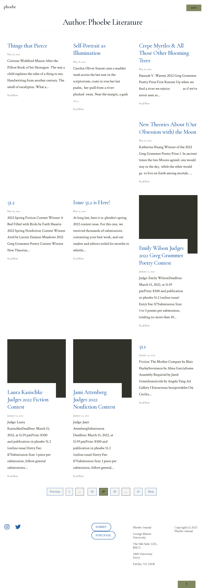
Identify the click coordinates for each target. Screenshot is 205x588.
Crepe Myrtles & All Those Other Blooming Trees (164, 53)
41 (138, 506)
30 (114, 506)
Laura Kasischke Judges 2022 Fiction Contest (28, 414)
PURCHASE (103, 549)
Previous (55, 506)
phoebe (10, 6)
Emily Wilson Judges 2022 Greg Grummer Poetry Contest (158, 266)
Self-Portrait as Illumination (89, 49)
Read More (12, 95)
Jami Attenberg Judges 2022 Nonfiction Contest (95, 414)
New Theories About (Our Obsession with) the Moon (167, 132)
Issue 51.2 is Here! (92, 210)
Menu (194, 8)
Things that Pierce (27, 45)
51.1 (142, 361)
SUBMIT (101, 541)
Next (151, 506)
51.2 (11, 210)
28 (92, 506)
